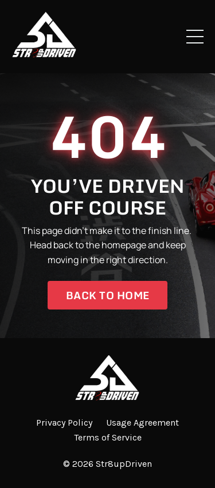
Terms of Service (108, 437)
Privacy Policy (64, 422)
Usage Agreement (142, 422)
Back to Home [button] (107, 295)
